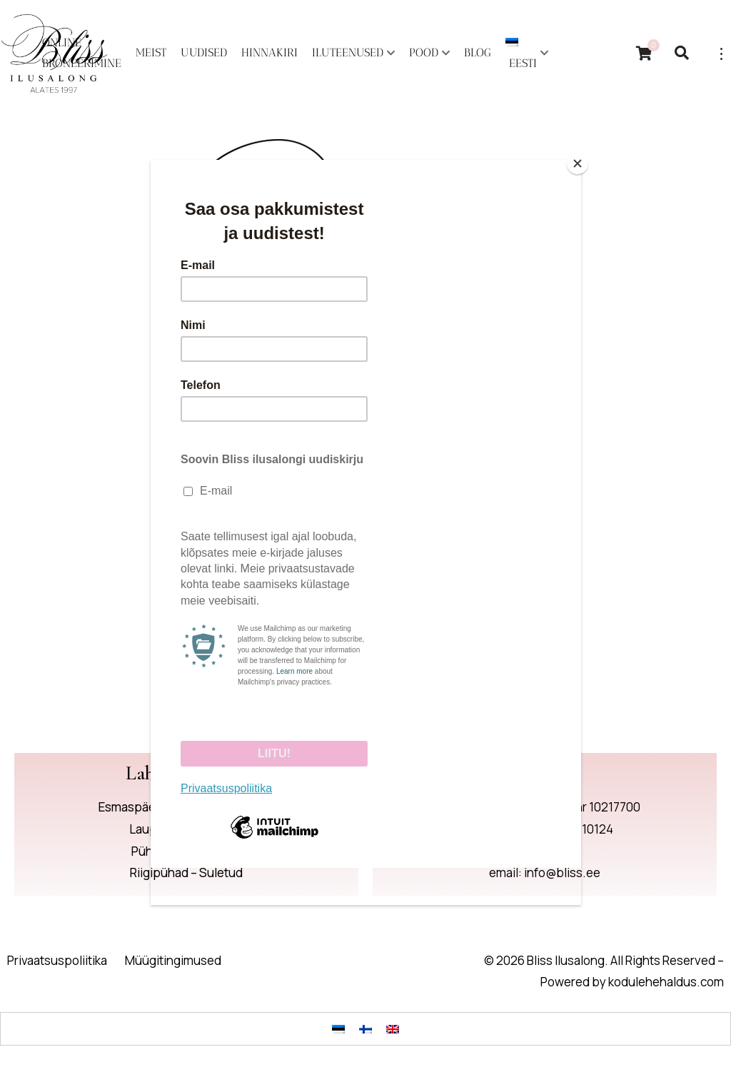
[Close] (577, 163)
